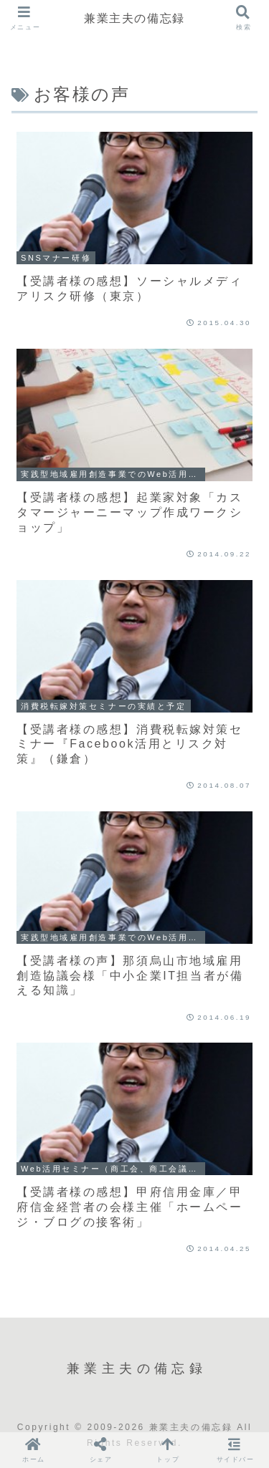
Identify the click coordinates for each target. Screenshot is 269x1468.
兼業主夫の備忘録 (134, 18)
